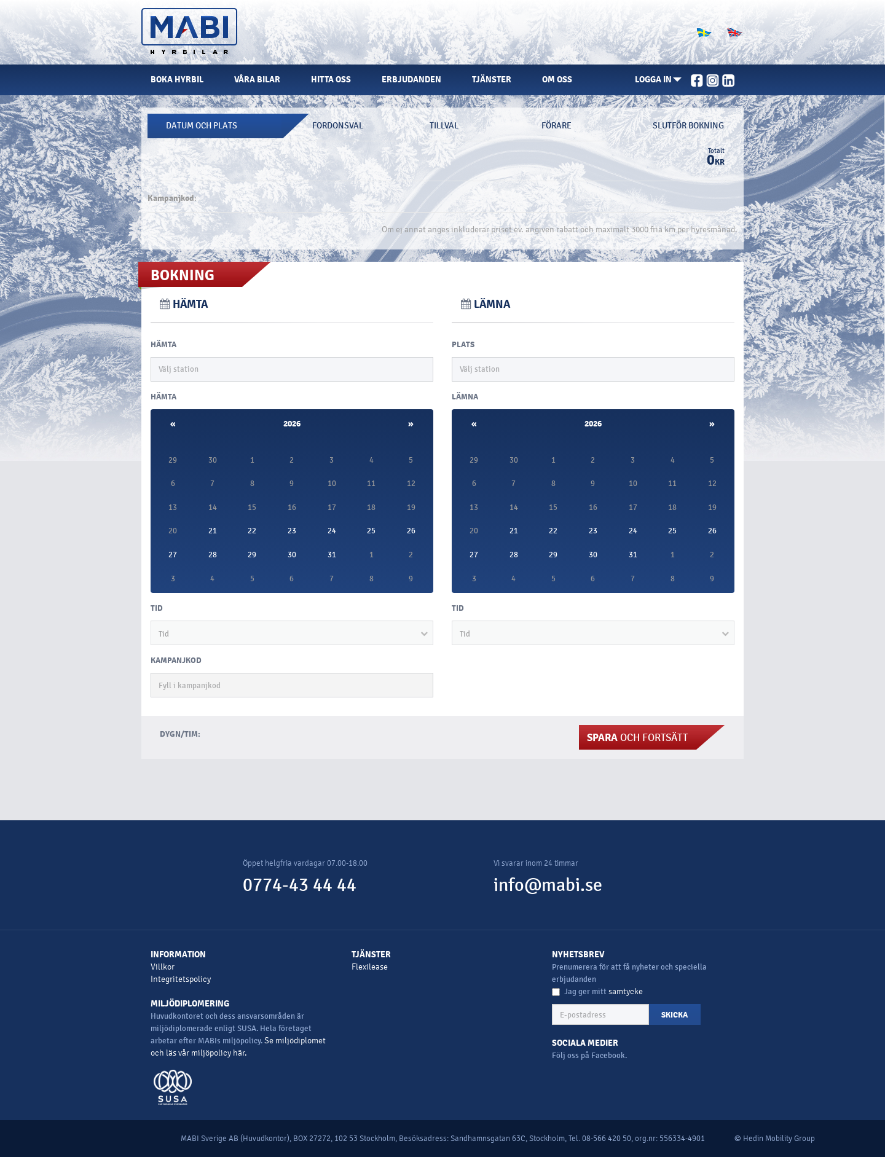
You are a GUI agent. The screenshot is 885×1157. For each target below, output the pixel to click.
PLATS (463, 345)
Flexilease (370, 966)
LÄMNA (465, 397)
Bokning (182, 275)
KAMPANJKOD (176, 660)
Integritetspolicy (181, 979)
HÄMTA (163, 345)
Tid (157, 608)
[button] (658, 80)
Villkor (163, 966)
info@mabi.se (548, 885)
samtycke (625, 991)
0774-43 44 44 (299, 885)
